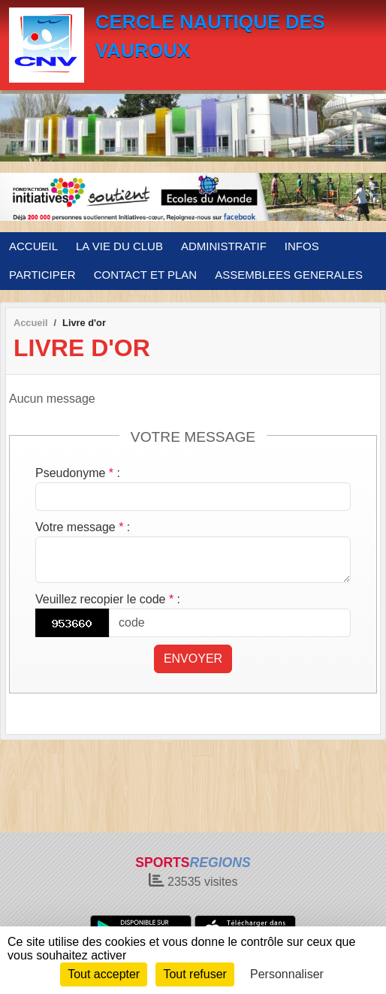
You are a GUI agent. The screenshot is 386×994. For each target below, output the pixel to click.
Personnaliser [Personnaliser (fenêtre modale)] (287, 974)
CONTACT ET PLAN (146, 274)
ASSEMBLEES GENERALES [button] (289, 274)
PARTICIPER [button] (42, 274)
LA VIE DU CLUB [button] (119, 246)
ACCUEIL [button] (33, 246)
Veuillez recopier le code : (107, 599)
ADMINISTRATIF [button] (224, 246)
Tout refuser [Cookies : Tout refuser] (194, 974)
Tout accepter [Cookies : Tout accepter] (104, 974)
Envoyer (193, 658)
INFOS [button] (302, 246)
